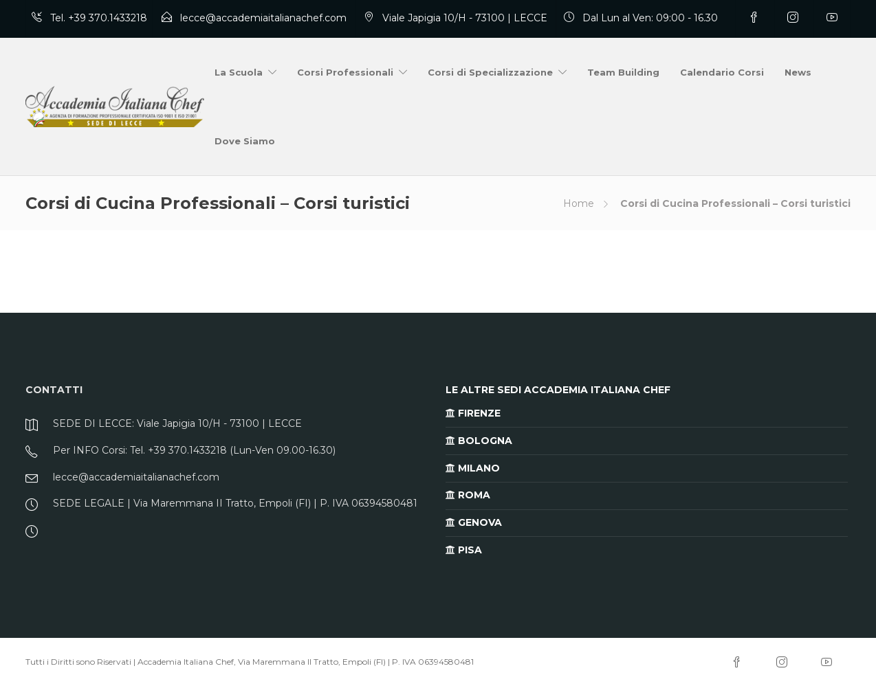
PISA (464, 550)
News (798, 72)
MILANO (473, 468)
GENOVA (474, 522)
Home (578, 203)
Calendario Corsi (722, 72)
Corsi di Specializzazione (490, 72)
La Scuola (239, 72)
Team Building (623, 72)
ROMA (468, 495)
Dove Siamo (245, 140)
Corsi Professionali (345, 72)
